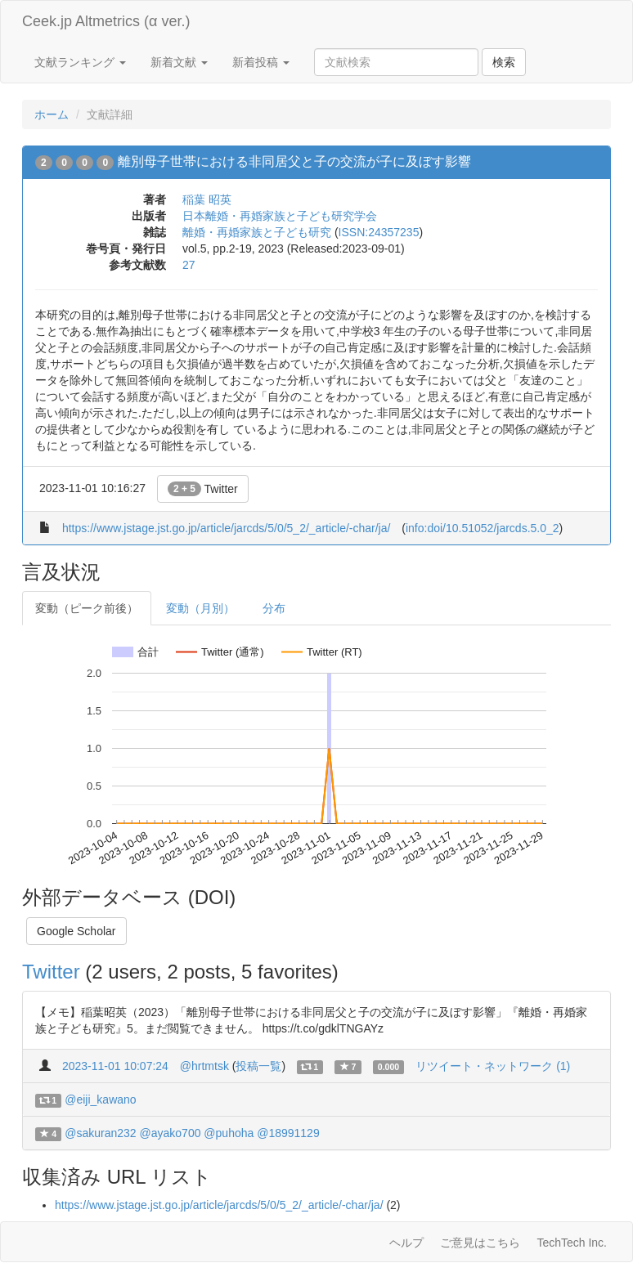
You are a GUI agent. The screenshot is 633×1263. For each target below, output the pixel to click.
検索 (503, 62)
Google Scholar (76, 931)
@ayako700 (170, 1133)
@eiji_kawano (100, 1099)
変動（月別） (200, 608)
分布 (274, 608)
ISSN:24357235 (379, 232)
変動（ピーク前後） (86, 608)
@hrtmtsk (204, 1066)
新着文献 (179, 62)
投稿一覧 (258, 1066)
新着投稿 (261, 62)
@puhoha (229, 1133)
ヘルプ (406, 1242)
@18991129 (288, 1133)
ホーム (51, 114)
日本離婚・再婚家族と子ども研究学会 (279, 215)
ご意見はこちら (480, 1242)
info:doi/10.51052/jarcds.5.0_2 (482, 528)
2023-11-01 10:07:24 (115, 1066)
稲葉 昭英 (206, 199)
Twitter (203, 488)
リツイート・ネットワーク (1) (492, 1066)
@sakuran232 (100, 1133)
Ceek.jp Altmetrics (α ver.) (106, 21)
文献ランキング (80, 62)
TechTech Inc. (571, 1242)
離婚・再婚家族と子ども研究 (256, 232)
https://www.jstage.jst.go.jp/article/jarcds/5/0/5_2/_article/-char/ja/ (226, 528)
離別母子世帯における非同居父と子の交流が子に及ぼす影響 (294, 161)
